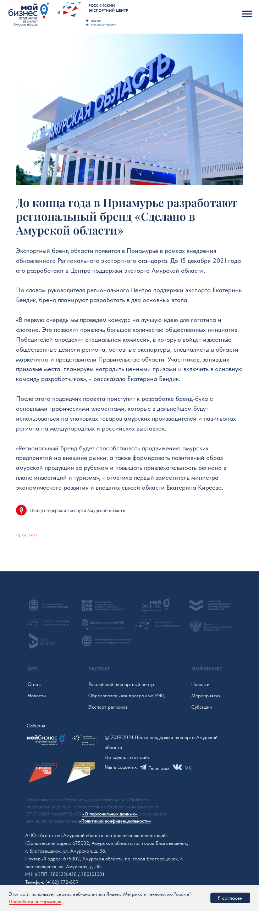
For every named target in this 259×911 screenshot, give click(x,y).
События (36, 725)
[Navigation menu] (247, 14)
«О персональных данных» (110, 814)
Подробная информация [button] (35, 901)
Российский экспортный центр (121, 684)
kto (108, 757)
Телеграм (159, 768)
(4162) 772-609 (61, 882)
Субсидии (201, 707)
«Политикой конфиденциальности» (115, 821)
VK (188, 768)
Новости (37, 695)
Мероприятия (206, 695)
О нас (34, 684)
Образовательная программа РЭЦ (126, 695)
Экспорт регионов (108, 707)
